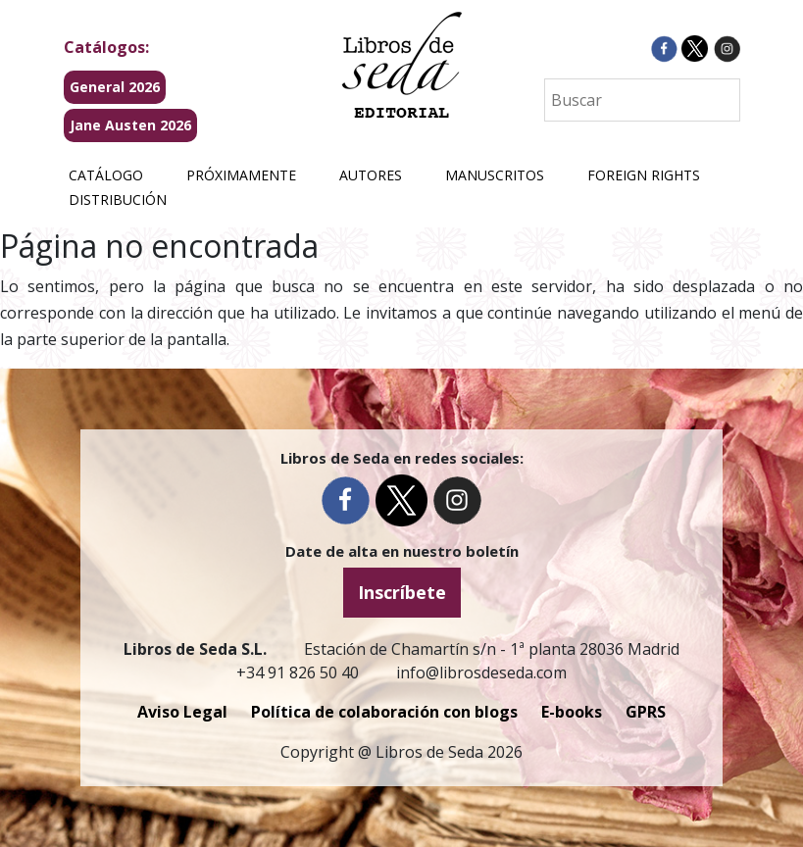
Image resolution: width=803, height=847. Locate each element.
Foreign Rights (643, 175)
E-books (571, 711)
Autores (370, 175)
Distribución (118, 199)
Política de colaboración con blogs (384, 711)
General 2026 (115, 86)
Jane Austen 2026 (130, 125)
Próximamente (241, 175)
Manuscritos (494, 175)
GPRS (646, 711)
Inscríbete (402, 592)
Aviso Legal (182, 711)
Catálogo (106, 175)
